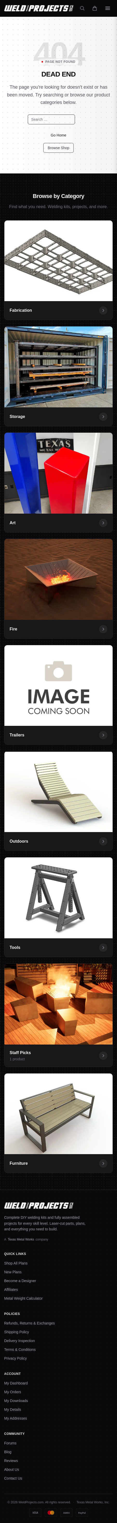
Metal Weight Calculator (23, 1298)
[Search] (82, 8)
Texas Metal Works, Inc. (93, 1502)
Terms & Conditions (20, 1349)
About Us (11, 1469)
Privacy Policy (15, 1358)
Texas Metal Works (21, 1239)
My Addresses (15, 1418)
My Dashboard (16, 1383)
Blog (7, 1452)
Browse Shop (58, 148)
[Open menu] (107, 8)
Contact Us (13, 1478)
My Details (12, 1409)
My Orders (12, 1392)
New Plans (13, 1272)
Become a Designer (20, 1281)
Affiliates (11, 1290)
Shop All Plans (15, 1263)
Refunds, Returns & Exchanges (29, 1323)
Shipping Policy (16, 1332)
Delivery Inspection (19, 1341)
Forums (10, 1443)
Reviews (11, 1461)
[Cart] (94, 8)
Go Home (58, 135)
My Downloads (16, 1401)
